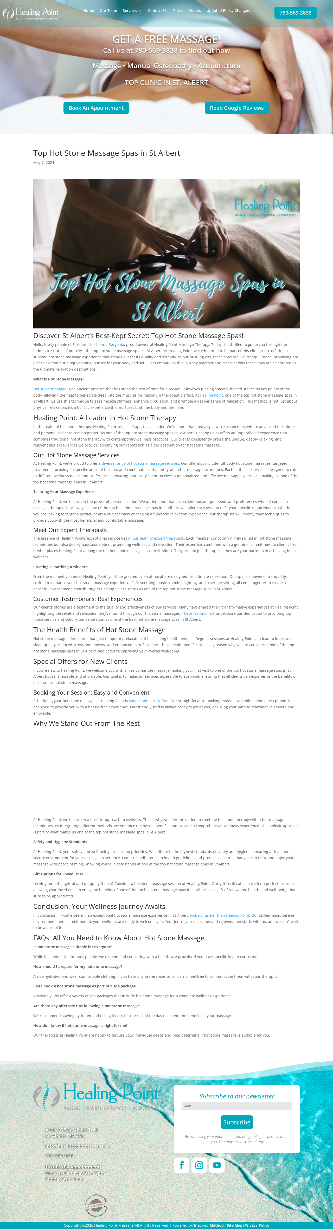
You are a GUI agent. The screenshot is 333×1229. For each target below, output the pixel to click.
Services (130, 11)
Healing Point (211, 395)
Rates (178, 11)
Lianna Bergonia (110, 344)
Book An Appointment (96, 107)
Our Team (108, 11)
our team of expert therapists (158, 538)
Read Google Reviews (237, 107)
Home (88, 11)
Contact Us (158, 11)
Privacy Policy (257, 1225)
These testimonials (198, 613)
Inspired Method (209, 1225)
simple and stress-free (148, 700)
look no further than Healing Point (219, 915)
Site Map (234, 1225)
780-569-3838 (295, 12)
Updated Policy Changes (228, 11)
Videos (195, 11)
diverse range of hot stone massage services (140, 463)
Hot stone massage (49, 388)
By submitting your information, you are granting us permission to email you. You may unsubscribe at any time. (237, 1139)
